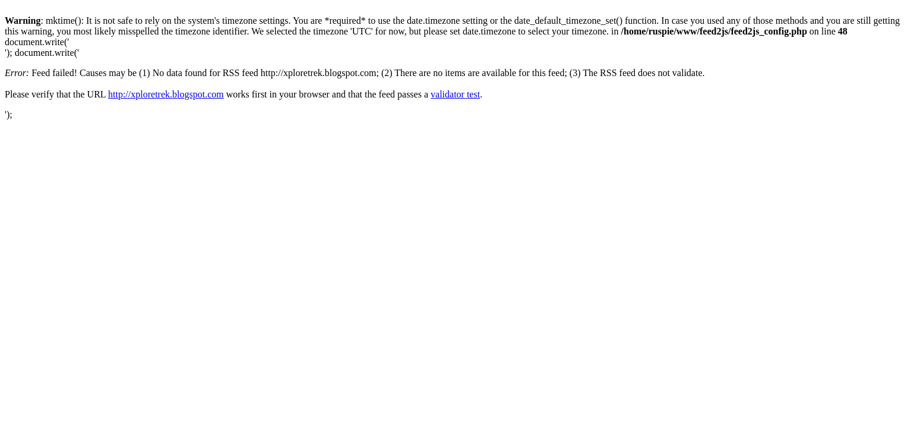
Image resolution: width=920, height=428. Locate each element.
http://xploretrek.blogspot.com (166, 94)
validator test (455, 94)
